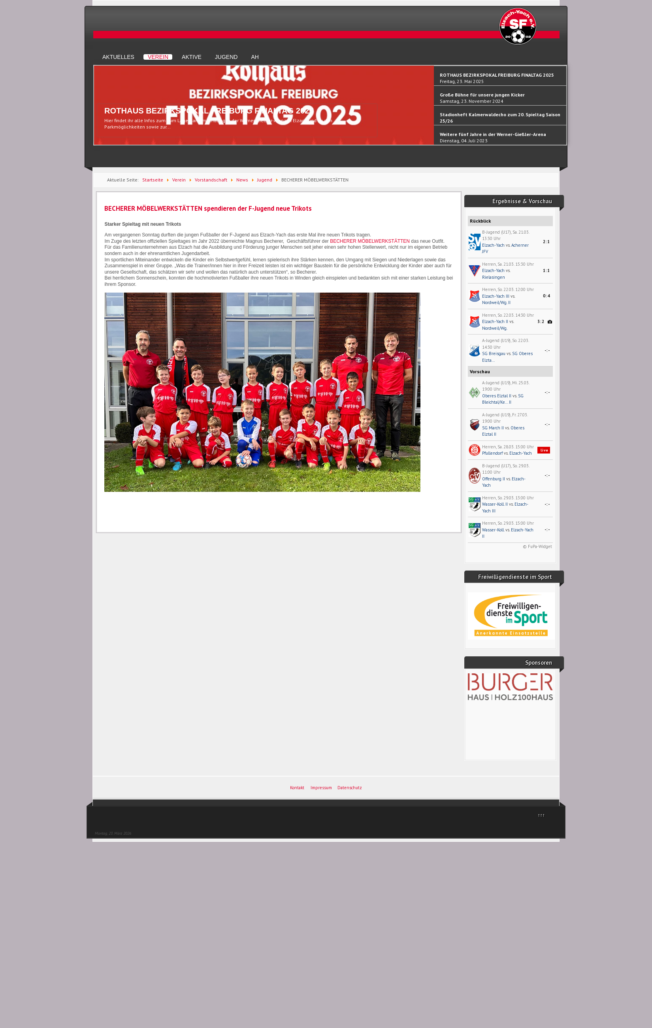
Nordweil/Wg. (494, 328)
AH (254, 57)
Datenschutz (349, 787)
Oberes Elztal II (496, 396)
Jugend (226, 57)
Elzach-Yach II (495, 321)
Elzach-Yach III (495, 296)
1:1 (546, 270)
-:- (547, 350)
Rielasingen (493, 277)
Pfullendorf (492, 453)
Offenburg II (493, 479)
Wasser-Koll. (493, 530)
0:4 (546, 296)
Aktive (192, 57)
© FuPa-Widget (537, 546)
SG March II (493, 428)
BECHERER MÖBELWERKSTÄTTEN (370, 241)
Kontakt (297, 787)
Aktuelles (118, 57)
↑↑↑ (541, 815)
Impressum (321, 787)
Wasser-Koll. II (495, 504)
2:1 (546, 241)
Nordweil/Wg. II (496, 302)
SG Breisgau (493, 353)
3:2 (541, 321)
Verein (158, 57)
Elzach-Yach (493, 245)
